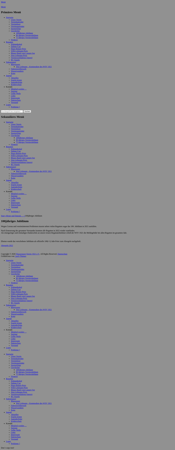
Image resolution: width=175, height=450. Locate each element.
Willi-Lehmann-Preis (19, 51)
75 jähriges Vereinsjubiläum (27, 38)
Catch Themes (20, 256)
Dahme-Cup (16, 46)
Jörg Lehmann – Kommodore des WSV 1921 (34, 67)
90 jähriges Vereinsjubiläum (27, 35)
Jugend (9, 76)
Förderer (14, 40)
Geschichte (15, 31)
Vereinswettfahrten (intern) (21, 58)
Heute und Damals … (15, 216)
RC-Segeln (15, 60)
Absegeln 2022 (7, 245)
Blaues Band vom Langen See (23, 53)
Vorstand (14, 102)
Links (13, 96)
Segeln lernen (16, 80)
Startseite (9, 17)
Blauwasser (15, 64)
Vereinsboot (15, 24)
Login (8, 105)
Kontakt (9, 87)
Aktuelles (15, 78)
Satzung (14, 91)
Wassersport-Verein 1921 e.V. (27, 254)
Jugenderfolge (16, 82)
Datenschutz (16, 100)
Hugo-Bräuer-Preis (18, 49)
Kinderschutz (16, 85)
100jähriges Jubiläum (24, 33)
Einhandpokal (16, 44)
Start (3, 216)
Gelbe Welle (16, 93)
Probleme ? (15, 107)
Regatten (9, 42)
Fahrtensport (11, 62)
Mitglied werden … (19, 89)
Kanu (13, 73)
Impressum (15, 98)
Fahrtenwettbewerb (18, 69)
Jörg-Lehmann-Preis (19, 55)
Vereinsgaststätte (17, 26)
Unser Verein (16, 20)
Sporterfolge (16, 29)
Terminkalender (17, 22)
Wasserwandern (17, 71)
